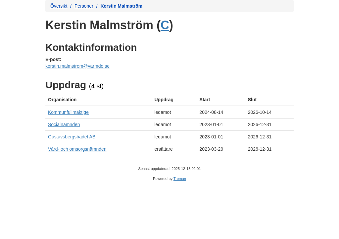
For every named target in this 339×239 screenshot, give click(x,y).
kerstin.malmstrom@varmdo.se (77, 66)
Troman (179, 179)
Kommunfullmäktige (68, 112)
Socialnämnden (64, 124)
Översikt (58, 6)
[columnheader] (98, 100)
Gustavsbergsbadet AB (71, 136)
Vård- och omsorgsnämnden (77, 149)
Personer (83, 6)
